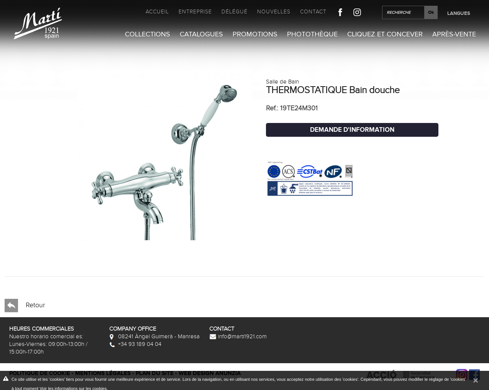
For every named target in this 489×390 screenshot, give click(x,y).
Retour (25, 305)
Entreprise (195, 11)
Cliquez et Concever (385, 34)
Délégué (235, 11)
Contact (313, 11)
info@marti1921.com (238, 336)
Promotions (255, 34)
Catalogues (201, 34)
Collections (147, 34)
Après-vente (454, 34)
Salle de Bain (282, 81)
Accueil (157, 11)
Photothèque (312, 34)
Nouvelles (273, 11)
